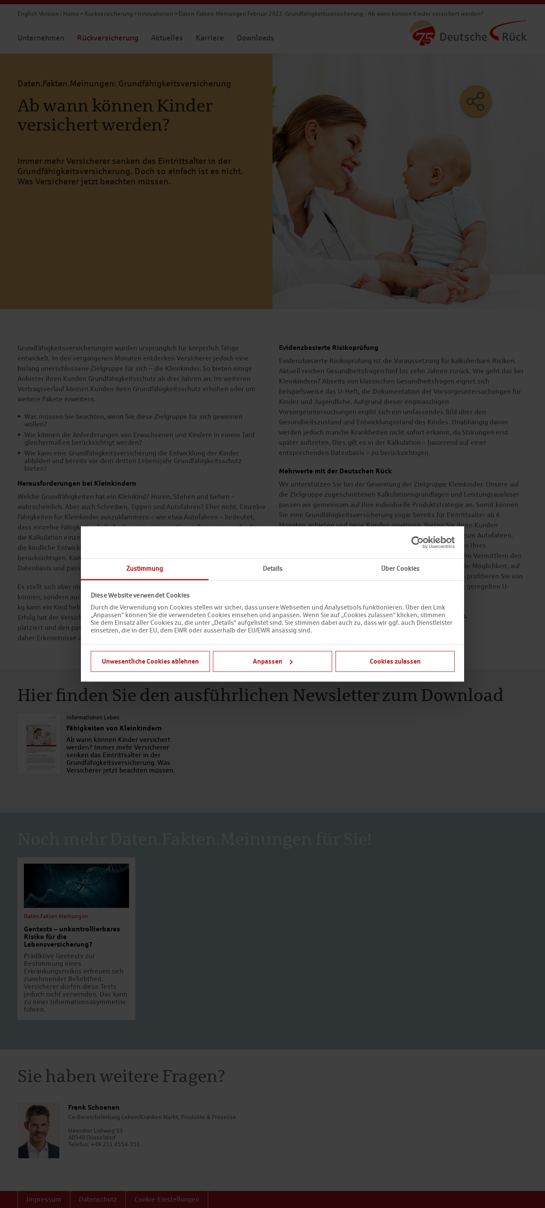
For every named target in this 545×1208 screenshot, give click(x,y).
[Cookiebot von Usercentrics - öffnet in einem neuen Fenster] (417, 542)
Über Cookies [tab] (400, 568)
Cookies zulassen (395, 661)
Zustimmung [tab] (144, 568)
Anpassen (273, 661)
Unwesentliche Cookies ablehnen (150, 661)
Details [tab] (272, 568)
